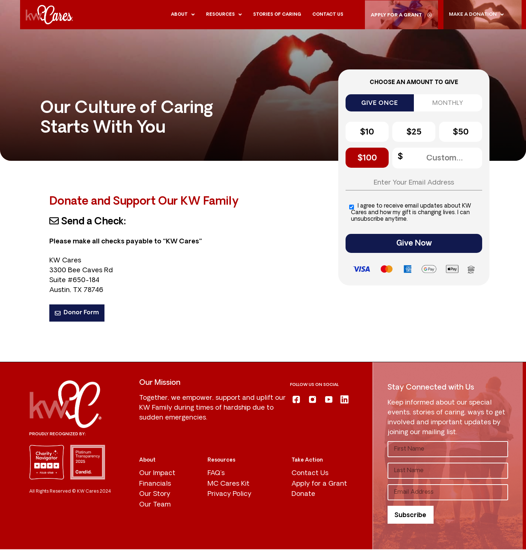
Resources (224, 14)
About (183, 14)
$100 (367, 158)
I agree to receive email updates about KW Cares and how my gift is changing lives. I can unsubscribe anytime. (410, 213)
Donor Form (77, 313)
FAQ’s (216, 474)
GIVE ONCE (379, 103)
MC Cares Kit (228, 484)
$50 (461, 132)
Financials (155, 484)
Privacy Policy (229, 495)
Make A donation (476, 14)
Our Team (155, 505)
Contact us (327, 14)
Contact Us (309, 474)
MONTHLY (448, 103)
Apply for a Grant (319, 484)
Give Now (414, 244)
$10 (367, 132)
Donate (303, 495)
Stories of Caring (277, 14)
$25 (414, 132)
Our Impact (157, 474)
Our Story (154, 495)
